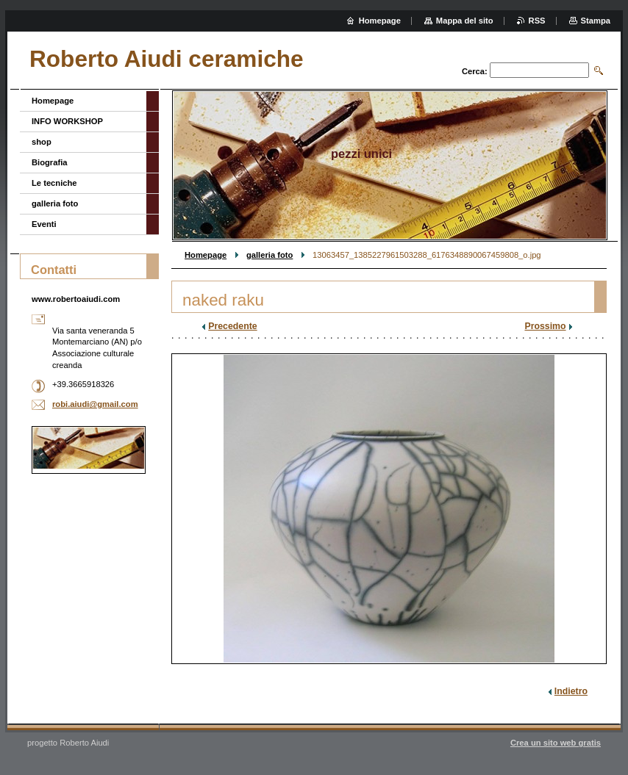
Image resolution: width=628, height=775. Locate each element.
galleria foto (269, 254)
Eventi (44, 224)
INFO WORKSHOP (67, 121)
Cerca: (475, 71)
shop (41, 141)
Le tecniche (54, 183)
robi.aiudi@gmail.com (95, 404)
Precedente (232, 326)
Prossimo (544, 326)
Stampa (595, 20)
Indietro (571, 691)
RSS (537, 20)
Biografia (50, 162)
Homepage (205, 254)
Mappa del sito (464, 20)
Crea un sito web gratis (555, 742)
